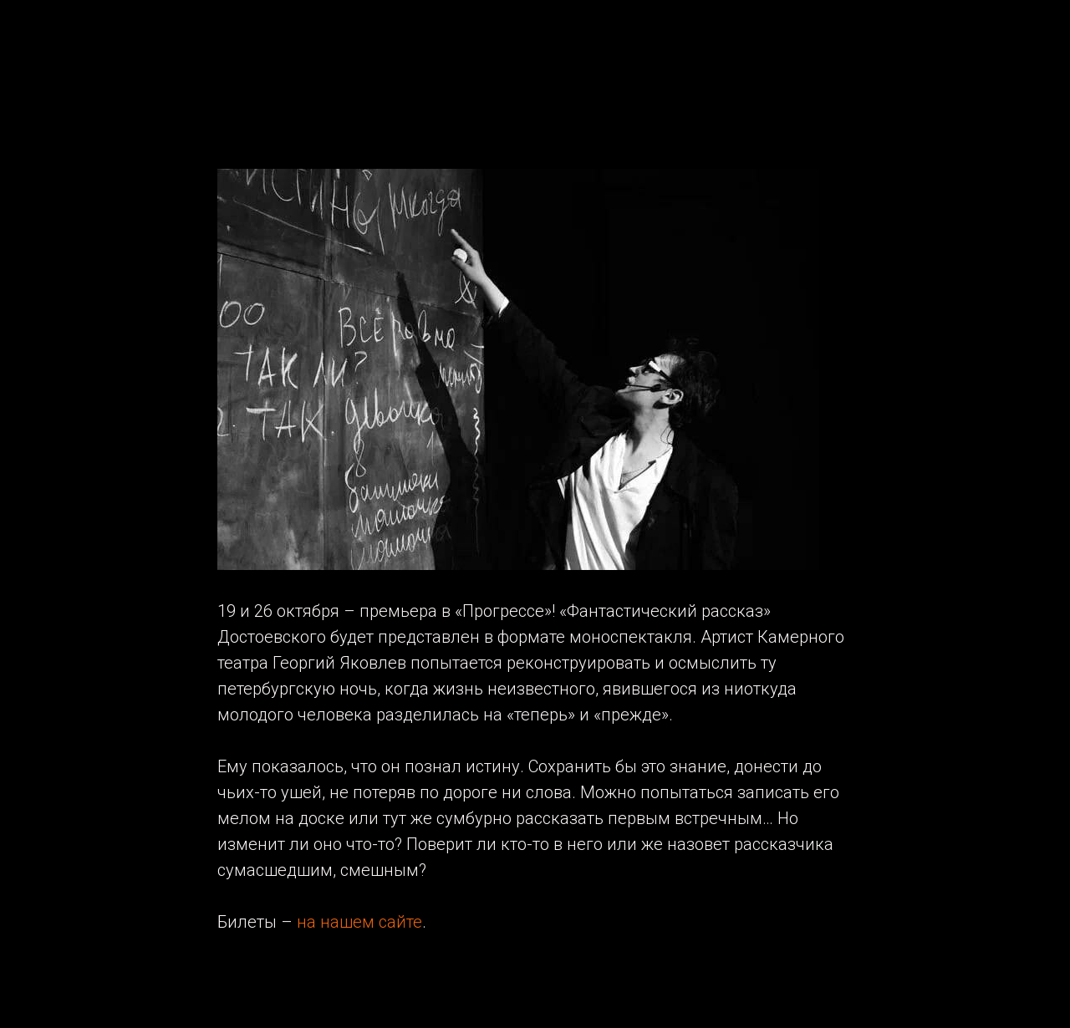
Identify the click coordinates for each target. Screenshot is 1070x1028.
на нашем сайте (359, 922)
